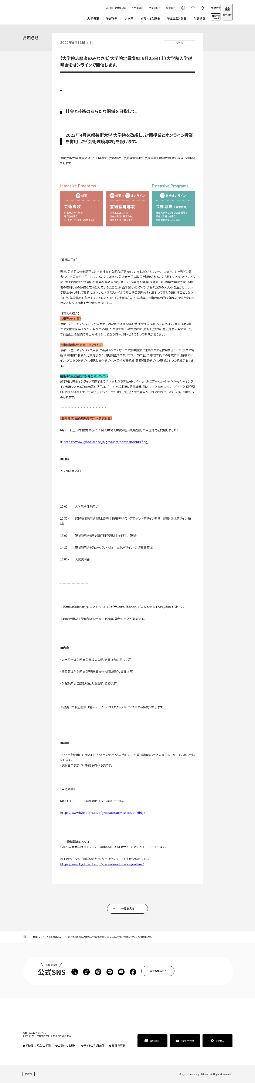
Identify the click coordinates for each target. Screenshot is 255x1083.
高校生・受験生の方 (103, 7)
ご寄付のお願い (67, 1045)
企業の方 (157, 7)
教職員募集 (119, 1045)
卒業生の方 (141, 7)
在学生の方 (124, 7)
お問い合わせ (187, 1040)
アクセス (219, 1040)
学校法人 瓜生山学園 (38, 1045)
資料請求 (224, 14)
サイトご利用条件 (94, 1045)
